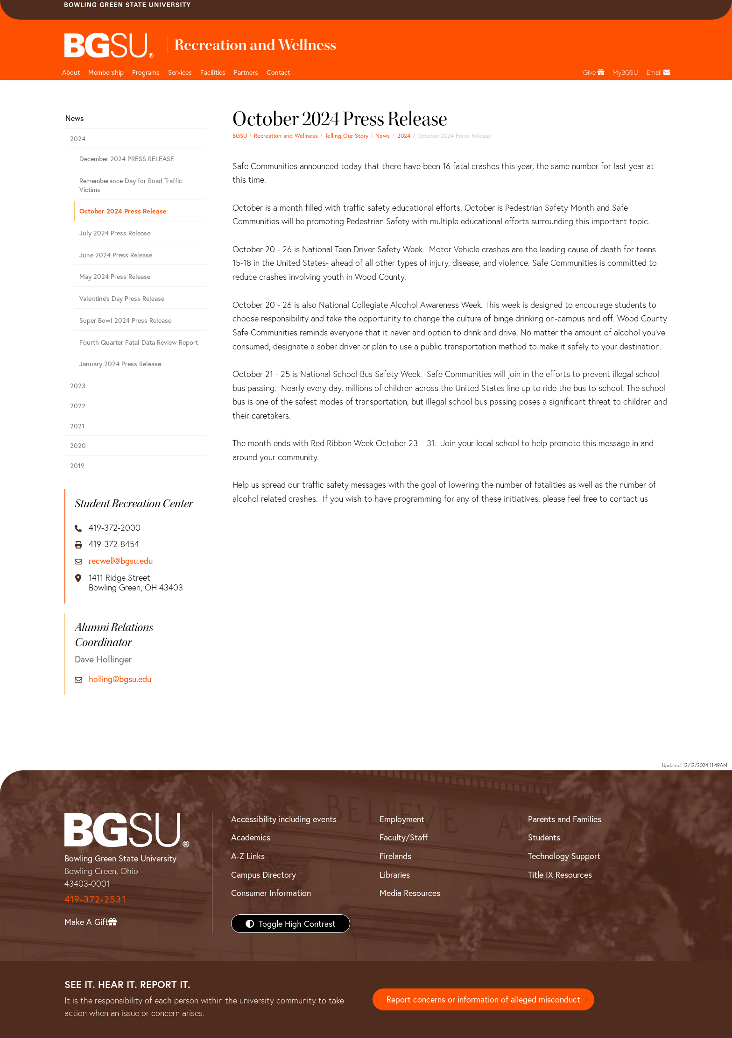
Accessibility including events (284, 819)
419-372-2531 (95, 899)
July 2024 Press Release (114, 232)
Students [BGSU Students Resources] (544, 837)
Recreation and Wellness (286, 135)
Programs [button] (146, 72)
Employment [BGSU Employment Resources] (402, 819)
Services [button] (180, 72)
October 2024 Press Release (123, 210)
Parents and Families (564, 819)
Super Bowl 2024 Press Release (125, 320)
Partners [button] (246, 72)
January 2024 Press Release (120, 363)
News (382, 135)
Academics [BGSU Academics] (250, 837)
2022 (77, 405)
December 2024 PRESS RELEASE (126, 158)
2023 (77, 385)
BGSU (239, 135)
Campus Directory (263, 874)
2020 (78, 445)
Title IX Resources (560, 874)
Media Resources (410, 892)
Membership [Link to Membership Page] (106, 72)
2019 (77, 465)
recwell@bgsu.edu (121, 561)
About (71, 72)
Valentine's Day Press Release (121, 298)
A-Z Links (248, 855)
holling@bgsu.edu (120, 679)
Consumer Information (271, 892)
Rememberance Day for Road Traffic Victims (130, 185)
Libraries (395, 874)
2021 (77, 425)
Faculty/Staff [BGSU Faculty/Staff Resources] (404, 837)
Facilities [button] (212, 72)
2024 (403, 135)
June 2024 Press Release (115, 254)
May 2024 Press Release (114, 276)
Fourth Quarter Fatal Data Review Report (138, 342)
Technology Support (564, 855)
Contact (278, 72)
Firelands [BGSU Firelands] (395, 855)
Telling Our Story (346, 135)
